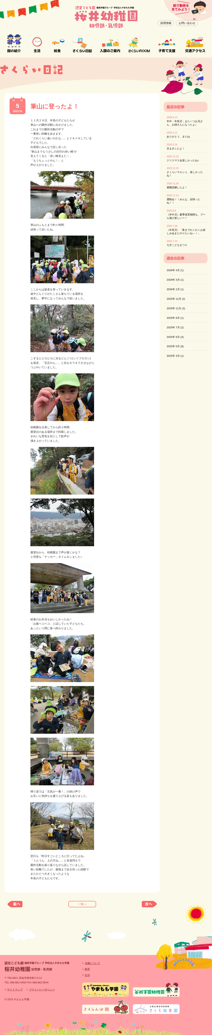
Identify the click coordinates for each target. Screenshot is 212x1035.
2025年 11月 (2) (176, 308)
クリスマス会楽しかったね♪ (183, 160)
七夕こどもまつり (177, 245)
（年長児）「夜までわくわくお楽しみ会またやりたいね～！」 (186, 231)
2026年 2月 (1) (175, 289)
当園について (92, 963)
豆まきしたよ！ (176, 148)
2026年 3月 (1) (175, 279)
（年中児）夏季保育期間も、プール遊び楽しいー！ (186, 216)
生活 (87, 975)
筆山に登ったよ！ (54, 106)
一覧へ (82, 904)
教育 (87, 969)
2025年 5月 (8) (175, 346)
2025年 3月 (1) (175, 355)
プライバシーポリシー (42, 989)
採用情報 (165, 23)
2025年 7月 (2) (175, 327)
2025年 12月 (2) (176, 298)
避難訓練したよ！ (177, 187)
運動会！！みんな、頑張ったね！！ (183, 201)
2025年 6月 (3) (175, 336)
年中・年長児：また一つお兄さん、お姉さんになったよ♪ (185, 123)
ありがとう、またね (178, 136)
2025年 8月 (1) (175, 317)
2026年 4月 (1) (175, 270)
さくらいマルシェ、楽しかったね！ (185, 174)
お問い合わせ (187, 23)
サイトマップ (15, 989)
